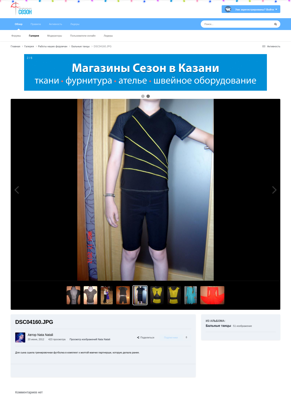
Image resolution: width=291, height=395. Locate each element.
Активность (55, 24)
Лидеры (108, 35)
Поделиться (145, 337)
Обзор (19, 26)
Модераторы (54, 35)
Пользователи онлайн (83, 35)
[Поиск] (227, 24)
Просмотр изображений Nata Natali (90, 339)
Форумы (16, 35)
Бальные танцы (218, 326)
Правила (36, 24)
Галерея (34, 35)
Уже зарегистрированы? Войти (256, 9)
